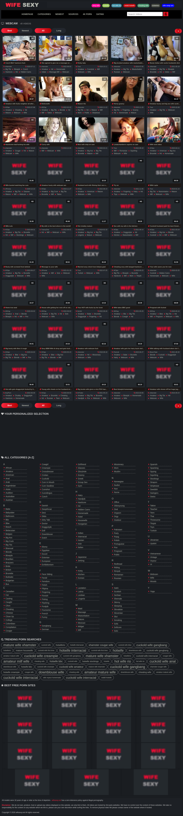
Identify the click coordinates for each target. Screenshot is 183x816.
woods (153, 581)
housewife (82, 520)
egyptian (45, 550)
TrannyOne (44, 229)
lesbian (81, 595)
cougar (17, 151)
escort (44, 554)
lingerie (81, 235)
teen (58, 398)
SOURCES (73, 14)
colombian (10, 623)
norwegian (119, 481)
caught (9, 602)
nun (116, 489)
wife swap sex (168, 6)
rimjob (117, 571)
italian (80, 547)
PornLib (115, 352)
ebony (44, 547)
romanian (123, 151)
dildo (44, 516)
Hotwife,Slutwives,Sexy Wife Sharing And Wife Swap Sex (24, 5)
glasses (27, 192)
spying (153, 471)
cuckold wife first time (46, 650)
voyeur (153, 561)
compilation (11, 627)
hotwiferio (60, 645)
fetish (44, 585)
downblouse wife (135, 650)
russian (117, 72)
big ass (90, 151)
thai (152, 516)
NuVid (79, 311)
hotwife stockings (90, 661)
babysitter (10, 512)
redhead (118, 564)
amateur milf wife (16, 661)
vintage (153, 557)
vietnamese (155, 553)
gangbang (46, 626)
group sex (82, 482)
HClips (6, 107)
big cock (54, 192)
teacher (153, 509)
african (9, 468)
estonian (45, 557)
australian (10, 496)
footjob (45, 606)
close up (10, 616)
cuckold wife (46, 645)
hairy (136, 192)
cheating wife (143, 6)
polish (116, 540)
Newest (22, 30)
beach (8, 527)
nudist (117, 485)
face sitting (47, 574)
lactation (82, 588)
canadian (10, 591)
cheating (18, 110)
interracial (82, 536)
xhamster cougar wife (101, 645)
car (7, 595)
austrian (9, 500)
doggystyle (127, 232)
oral (116, 509)
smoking (118, 620)
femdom (46, 581)
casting (9, 598)
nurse (116, 492)
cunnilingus (47, 493)
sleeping (118, 606)
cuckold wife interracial (147, 656)
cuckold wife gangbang (151, 645)
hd (16, 72)
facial (44, 578)
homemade (60, 69)
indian (44, 72)
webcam (65, 72)
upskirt (153, 543)
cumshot (90, 69)
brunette (153, 72)
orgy (116, 516)
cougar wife (167, 656)
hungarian (82, 524)
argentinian (11, 486)
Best (8, 30)
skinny (117, 602)
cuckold (153, 235)
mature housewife (24, 650)
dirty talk (46, 520)
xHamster (7, 66)
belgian (9, 534)
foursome (46, 610)
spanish (153, 464)
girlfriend (82, 464)
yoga (152, 591)
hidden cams (26, 72)
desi (44, 513)
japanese (82, 557)
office (116, 502)
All (39, 30)
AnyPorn (7, 393)
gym (80, 486)
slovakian (118, 609)
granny (135, 110)
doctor (45, 523)
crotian (45, 475)
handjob (81, 398)
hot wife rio (116, 6)
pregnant (159, 317)
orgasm (117, 513)
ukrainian (154, 540)
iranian (81, 540)
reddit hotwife (129, 6)
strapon (153, 482)
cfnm (8, 606)
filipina (45, 588)
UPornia (7, 189)
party (116, 533)
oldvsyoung (119, 506)
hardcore (8, 72)
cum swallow (48, 486)
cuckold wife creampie (41, 656)
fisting (45, 599)
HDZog (43, 107)
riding (117, 567)
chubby (18, 396)
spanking (154, 468)
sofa (116, 624)
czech (25, 69)
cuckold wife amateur (71, 666)
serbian (117, 595)
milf (98, 69)
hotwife (106, 6)
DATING (100, 14)
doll (43, 530)
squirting (133, 151)
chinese (9, 613)
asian (8, 489)
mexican (81, 623)
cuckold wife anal (163, 661)
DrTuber (79, 393)
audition (9, 493)
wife (89, 72)
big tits (8, 69)
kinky (80, 571)
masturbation (137, 69)
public (86, 113)
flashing (45, 603)
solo (58, 273)
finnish (45, 596)
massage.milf (54, 72)
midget (81, 626)
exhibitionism (47, 565)
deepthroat (47, 509)
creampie (46, 468)
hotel (80, 517)
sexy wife (96, 6)
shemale (118, 599)
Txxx (78, 66)
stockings (20, 235)
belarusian (10, 530)
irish (80, 544)
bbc (124, 314)
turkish (80, 273)
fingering (126, 110)
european (46, 561)
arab (8, 482)
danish (45, 505)
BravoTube (152, 352)
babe (89, 314)
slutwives (155, 6)
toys (115, 194)
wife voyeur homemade (52, 678)
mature (8, 113)
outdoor (117, 520)
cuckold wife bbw (124, 645)
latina (80, 591)
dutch (44, 538)
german (45, 629)
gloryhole (82, 471)
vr (151, 564)
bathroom (10, 516)
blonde (62, 110)
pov (26, 317)
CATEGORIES (44, 14)
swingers (154, 493)
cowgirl (125, 317)
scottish (117, 591)
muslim (117, 471)
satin (116, 588)
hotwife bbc (56, 661)
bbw (161, 314)
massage (82, 612)
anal (16, 314)
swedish (154, 489)
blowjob (17, 69)
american (163, 151)
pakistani (118, 529)
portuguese (119, 544)
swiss (152, 496)
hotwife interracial (76, 645)
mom (80, 113)
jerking (81, 560)
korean (81, 578)
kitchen (117, 235)
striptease (96, 113)
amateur (45, 69)
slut (115, 616)
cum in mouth (48, 482)
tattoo (49, 113)
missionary (96, 355)
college (9, 620)
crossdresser (48, 471)
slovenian (118, 613)
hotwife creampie (11, 672)
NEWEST (59, 14)
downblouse (47, 534)
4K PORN (87, 14)
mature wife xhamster (19, 645)
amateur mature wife (11, 656)
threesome (155, 520)
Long (53, 30)
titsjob (138, 276)
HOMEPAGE (27, 14)
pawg (116, 537)
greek (80, 479)
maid (80, 608)
